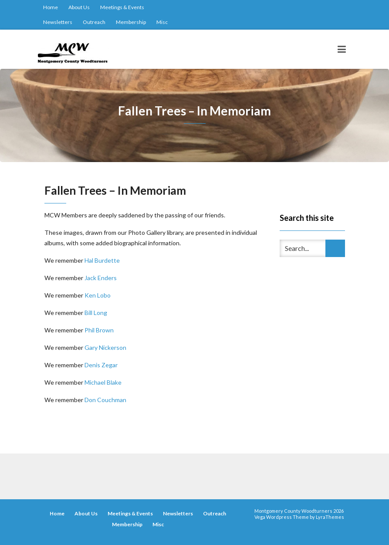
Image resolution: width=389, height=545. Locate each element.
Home (50, 7)
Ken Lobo (98, 295)
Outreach (94, 22)
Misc (162, 22)
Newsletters (57, 22)
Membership (131, 22)
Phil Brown (99, 330)
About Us (79, 7)
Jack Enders (101, 277)
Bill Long (96, 312)
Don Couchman (105, 399)
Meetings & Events (122, 7)
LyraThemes (330, 517)
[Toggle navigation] (342, 49)
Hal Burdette (102, 260)
